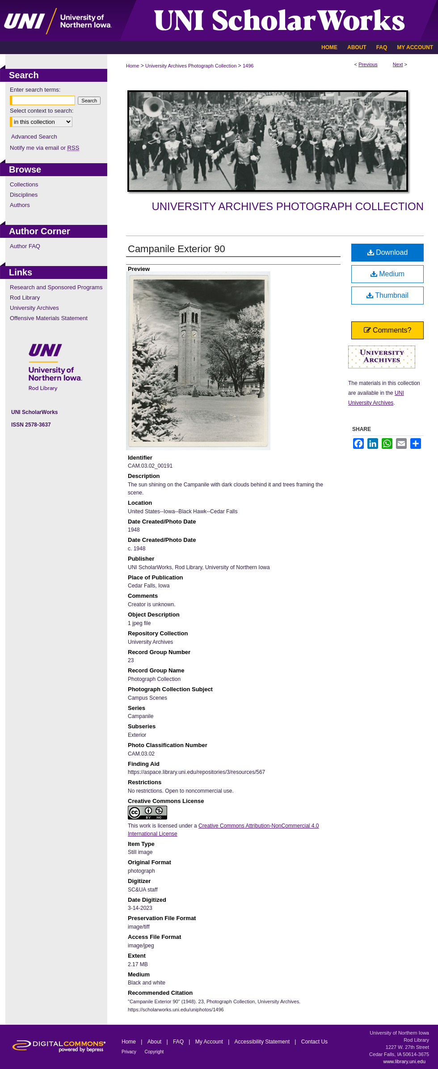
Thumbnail (387, 295)
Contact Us (314, 1042)
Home (132, 65)
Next (398, 64)
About (155, 1042)
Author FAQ (25, 246)
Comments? (388, 330)
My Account (209, 1042)
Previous (368, 64)
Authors (20, 205)
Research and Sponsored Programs (56, 287)
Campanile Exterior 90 (176, 248)
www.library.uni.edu (404, 1061)
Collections (24, 184)
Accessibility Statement (263, 1042)
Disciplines (24, 194)
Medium (387, 274)
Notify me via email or (44, 147)
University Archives (34, 307)
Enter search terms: (35, 89)
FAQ (179, 1042)
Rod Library (25, 297)
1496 (248, 65)
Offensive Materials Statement (49, 318)
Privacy (130, 1051)
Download (387, 252)
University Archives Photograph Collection (190, 65)
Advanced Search (34, 136)
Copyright (154, 1051)
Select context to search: (41, 110)
